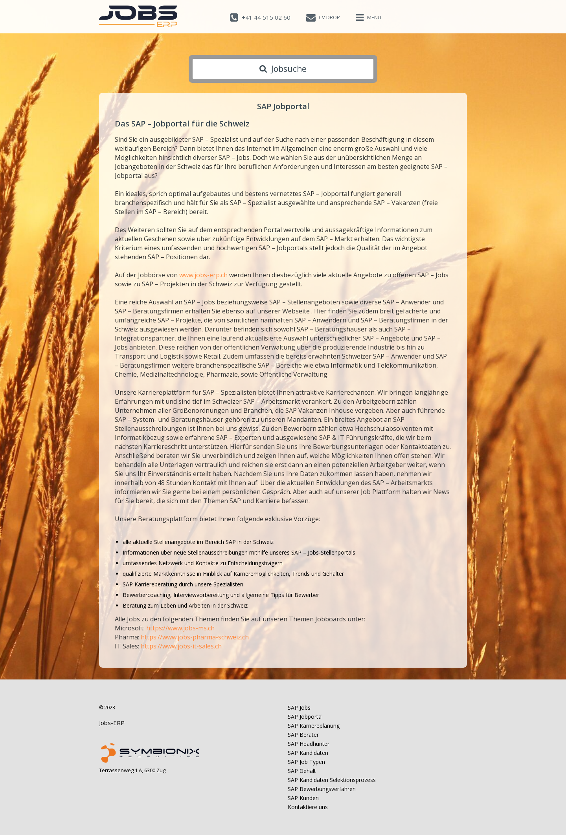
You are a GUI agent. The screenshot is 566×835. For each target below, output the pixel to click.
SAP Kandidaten (308, 752)
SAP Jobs (299, 707)
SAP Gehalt (302, 771)
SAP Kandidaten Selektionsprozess (332, 780)
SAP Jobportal (305, 716)
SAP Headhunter (308, 743)
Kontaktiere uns (308, 807)
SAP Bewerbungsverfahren (322, 789)
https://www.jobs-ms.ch (180, 628)
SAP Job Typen (306, 761)
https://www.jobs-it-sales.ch (181, 646)
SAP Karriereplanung (314, 725)
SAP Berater (303, 734)
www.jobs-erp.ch (204, 275)
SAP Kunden (303, 798)
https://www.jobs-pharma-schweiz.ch (195, 637)
